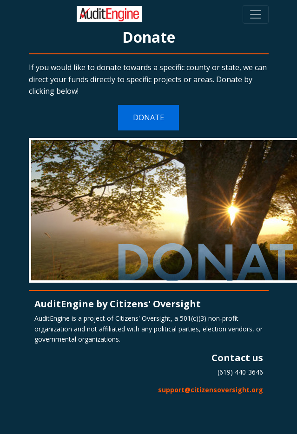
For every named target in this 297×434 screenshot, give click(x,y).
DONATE (148, 117)
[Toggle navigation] (256, 14)
